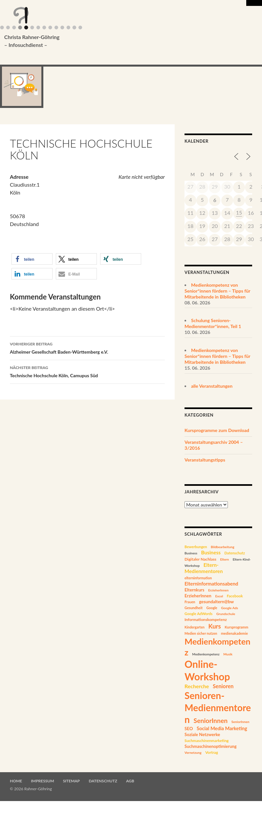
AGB (130, 780)
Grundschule (225, 614)
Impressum (42, 780)
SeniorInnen (211, 720)
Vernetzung (193, 752)
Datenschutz (234, 553)
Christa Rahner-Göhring (127, 41)
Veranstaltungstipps (205, 460)
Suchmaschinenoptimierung (211, 746)
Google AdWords (198, 613)
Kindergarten (195, 627)
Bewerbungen (196, 547)
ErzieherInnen (218, 590)
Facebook (235, 596)
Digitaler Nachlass (200, 559)
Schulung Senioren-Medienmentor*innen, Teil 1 (213, 323)
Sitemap (71, 780)
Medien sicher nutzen (201, 633)
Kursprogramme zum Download (217, 430)
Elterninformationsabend (211, 584)
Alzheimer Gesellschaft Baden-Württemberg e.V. (87, 347)
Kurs (214, 626)
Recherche (197, 686)
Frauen (190, 602)
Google (212, 608)
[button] (32, 259)
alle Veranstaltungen (211, 386)
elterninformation (198, 578)
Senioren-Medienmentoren (218, 707)
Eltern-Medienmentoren (204, 568)
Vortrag (211, 752)
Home (16, 780)
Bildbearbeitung (222, 547)
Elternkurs (194, 589)
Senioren (223, 686)
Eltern (224, 559)
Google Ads (229, 608)
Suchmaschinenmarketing (207, 740)
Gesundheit (194, 608)
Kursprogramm (236, 627)
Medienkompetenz (205, 654)
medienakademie (234, 633)
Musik (227, 654)
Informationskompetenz (206, 619)
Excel (219, 596)
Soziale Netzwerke (202, 734)
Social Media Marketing (222, 728)
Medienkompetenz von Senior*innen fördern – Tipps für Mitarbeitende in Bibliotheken (217, 290)
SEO (189, 728)
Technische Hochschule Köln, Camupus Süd (87, 371)
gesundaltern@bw (216, 601)
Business (191, 553)
